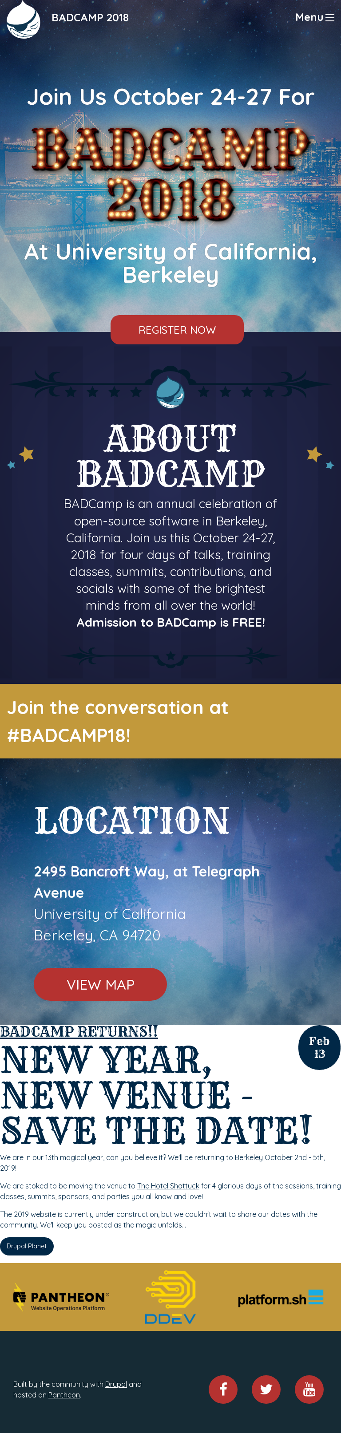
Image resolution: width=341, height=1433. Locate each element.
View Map (101, 984)
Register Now (177, 329)
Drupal (116, 1384)
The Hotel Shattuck (168, 1185)
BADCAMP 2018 (90, 17)
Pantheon (64, 1394)
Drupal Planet (27, 1246)
